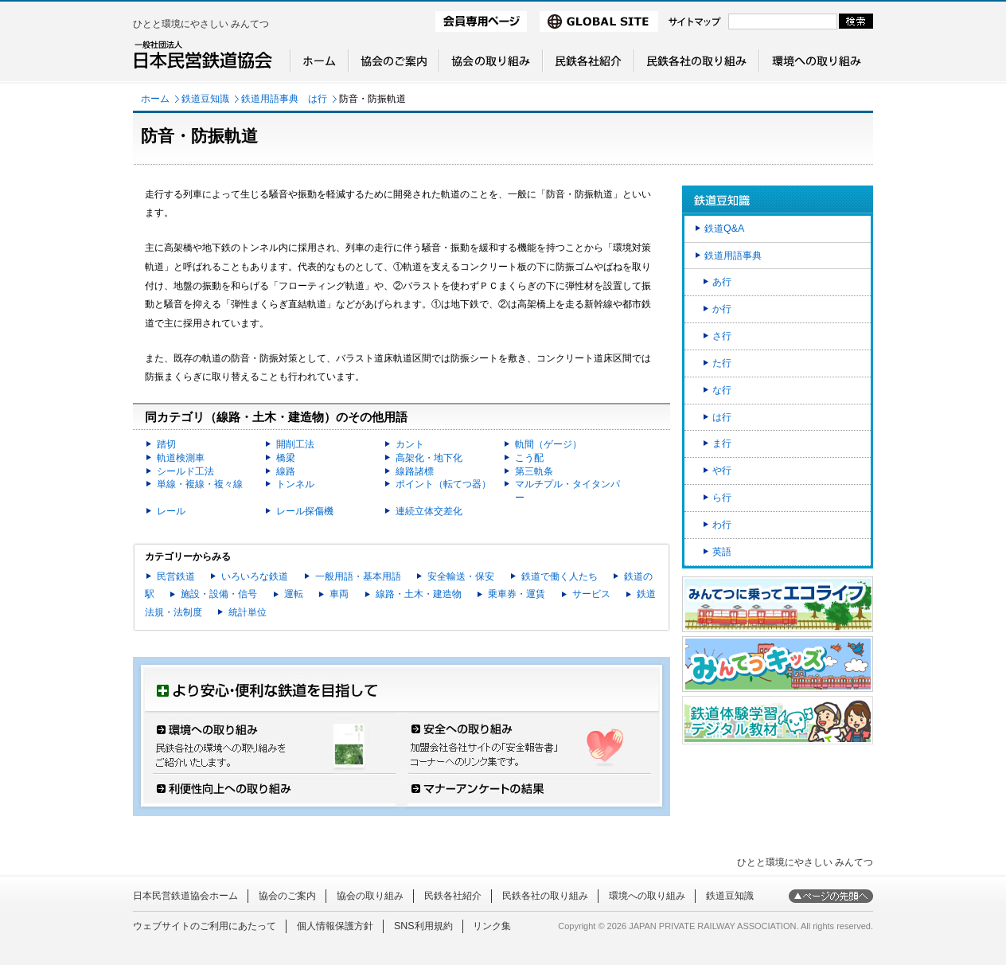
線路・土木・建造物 (419, 594)
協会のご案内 (287, 895)
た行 (721, 363)
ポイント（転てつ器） (443, 484)
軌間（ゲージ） (548, 444)
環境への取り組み (647, 895)
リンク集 (492, 926)
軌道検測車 (181, 457)
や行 (721, 470)
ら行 (721, 497)
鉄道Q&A (724, 228)
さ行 (721, 336)
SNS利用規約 (423, 926)
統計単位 (247, 612)
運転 (293, 594)
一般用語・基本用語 (358, 576)
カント (410, 444)
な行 (721, 390)
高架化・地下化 (429, 457)
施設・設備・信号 (219, 594)
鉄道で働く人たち (559, 576)
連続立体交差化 (429, 511)
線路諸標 (415, 471)
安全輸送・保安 (460, 576)
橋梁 (285, 457)
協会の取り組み (370, 895)
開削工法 (295, 444)
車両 (339, 594)
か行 (721, 309)
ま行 (721, 443)
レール (171, 511)
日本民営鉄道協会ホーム (185, 895)
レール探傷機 (304, 511)
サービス (591, 594)
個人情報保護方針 (335, 926)
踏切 (166, 444)
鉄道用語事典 (733, 255)
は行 (721, 417)
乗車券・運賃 (516, 594)
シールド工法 (185, 471)
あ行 (721, 281)
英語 (721, 551)
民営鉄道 (176, 576)
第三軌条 (534, 471)
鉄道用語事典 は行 (284, 98)
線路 (285, 471)
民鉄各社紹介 (453, 895)
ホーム (155, 98)
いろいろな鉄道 (254, 576)
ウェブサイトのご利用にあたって (204, 926)
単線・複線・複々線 (200, 484)
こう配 (529, 457)
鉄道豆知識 (205, 98)
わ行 (721, 524)
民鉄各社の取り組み (545, 895)
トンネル (295, 484)
